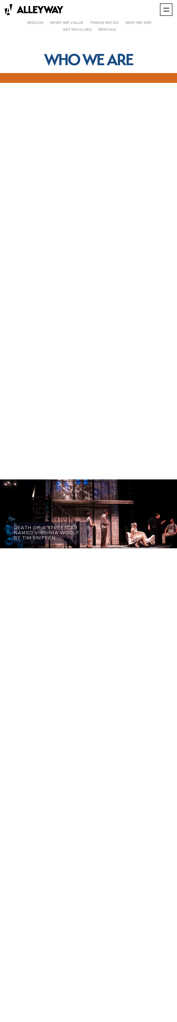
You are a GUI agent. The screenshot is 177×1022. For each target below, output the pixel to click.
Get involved (77, 29)
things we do (104, 23)
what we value (66, 23)
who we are (138, 23)
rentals (107, 29)
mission (35, 23)
